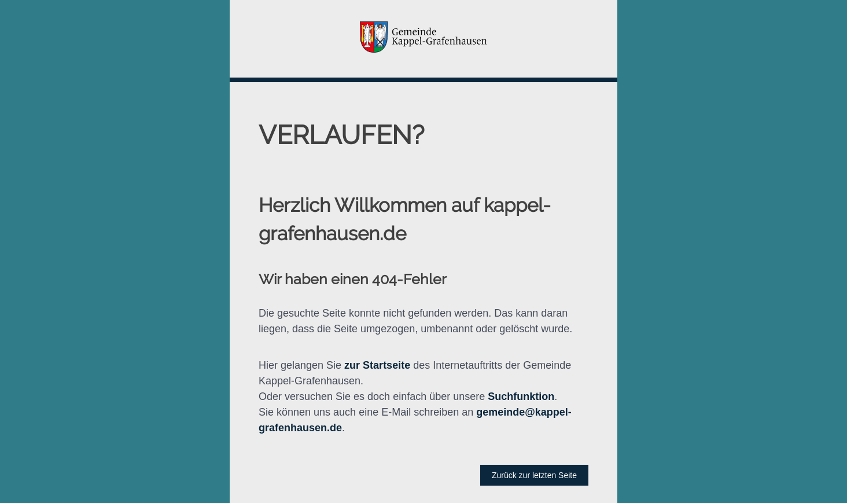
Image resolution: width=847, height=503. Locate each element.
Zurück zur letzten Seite (534, 475)
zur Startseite (377, 365)
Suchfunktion (521, 396)
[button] (423, 38)
